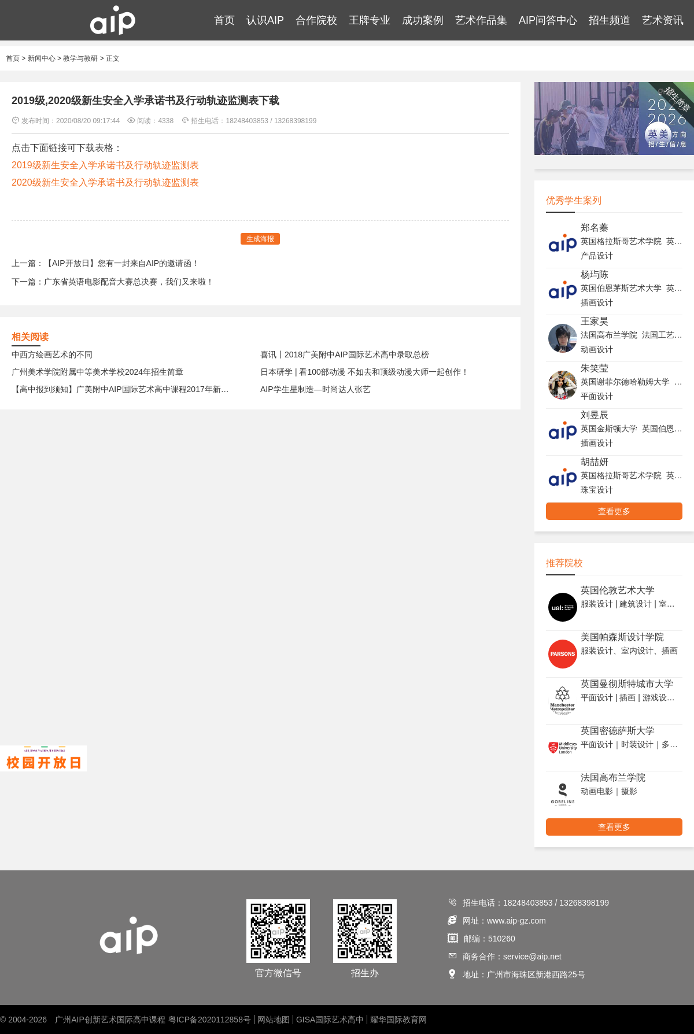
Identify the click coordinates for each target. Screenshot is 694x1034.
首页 (224, 20)
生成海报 (260, 239)
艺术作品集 (481, 20)
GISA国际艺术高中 (330, 1019)
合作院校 (316, 20)
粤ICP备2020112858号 (209, 1019)
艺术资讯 (663, 20)
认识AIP (265, 20)
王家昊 (594, 321)
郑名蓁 (594, 227)
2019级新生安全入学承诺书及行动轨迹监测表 (105, 165)
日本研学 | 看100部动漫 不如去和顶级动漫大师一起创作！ (364, 371)
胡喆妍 (594, 462)
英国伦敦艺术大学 (618, 590)
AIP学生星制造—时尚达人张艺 (315, 389)
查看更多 (614, 511)
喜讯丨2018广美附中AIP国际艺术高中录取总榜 (344, 354)
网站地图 (273, 1019)
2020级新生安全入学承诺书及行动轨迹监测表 (105, 182)
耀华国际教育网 (398, 1019)
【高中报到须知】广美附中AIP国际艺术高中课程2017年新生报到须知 (123, 389)
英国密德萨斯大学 (618, 731)
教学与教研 (80, 58)
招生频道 (609, 20)
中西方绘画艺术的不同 (52, 354)
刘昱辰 (594, 415)
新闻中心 (42, 58)
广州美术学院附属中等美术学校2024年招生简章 (97, 371)
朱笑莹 (594, 368)
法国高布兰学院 (613, 777)
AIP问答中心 (548, 20)
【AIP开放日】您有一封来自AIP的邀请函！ (122, 263)
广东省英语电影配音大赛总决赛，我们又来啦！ (129, 281)
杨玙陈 (594, 274)
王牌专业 (369, 20)
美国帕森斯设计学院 (622, 637)
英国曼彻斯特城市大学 (627, 684)
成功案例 (423, 20)
